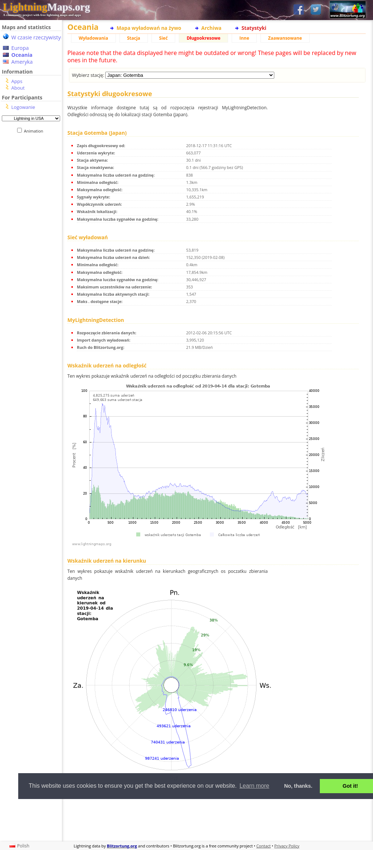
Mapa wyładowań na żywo (149, 27)
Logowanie (23, 107)
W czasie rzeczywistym (38, 37)
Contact (263, 846)
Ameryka (22, 61)
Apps (16, 81)
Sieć (163, 38)
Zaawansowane (285, 38)
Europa (20, 47)
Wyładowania (93, 38)
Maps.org (46, 7)
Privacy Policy (286, 846)
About (18, 87)
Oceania (21, 54)
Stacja (133, 38)
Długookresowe (203, 38)
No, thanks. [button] (298, 786)
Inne (244, 38)
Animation (35, 131)
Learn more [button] (254, 786)
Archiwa (211, 27)
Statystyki (254, 27)
